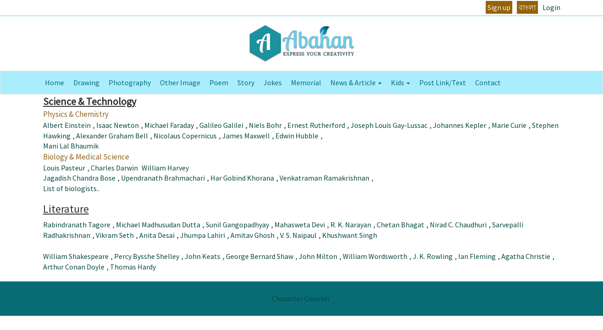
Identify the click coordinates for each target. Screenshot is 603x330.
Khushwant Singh (349, 235)
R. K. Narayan (350, 224)
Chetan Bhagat (400, 224)
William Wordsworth (375, 256)
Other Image (180, 82)
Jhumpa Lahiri (202, 235)
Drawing (86, 82)
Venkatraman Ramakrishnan (324, 177)
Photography (130, 82)
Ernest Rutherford (316, 125)
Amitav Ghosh (252, 235)
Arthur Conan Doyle (73, 266)
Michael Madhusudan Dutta (158, 224)
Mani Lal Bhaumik (71, 145)
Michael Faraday (169, 125)
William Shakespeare (76, 256)
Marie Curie (509, 125)
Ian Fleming (477, 256)
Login (551, 7)
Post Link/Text (442, 82)
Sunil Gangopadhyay (237, 224)
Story (245, 82)
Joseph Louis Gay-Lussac (389, 125)
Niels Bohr (265, 125)
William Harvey (165, 167)
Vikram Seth (115, 235)
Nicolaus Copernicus (185, 135)
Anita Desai (157, 235)
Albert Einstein (67, 125)
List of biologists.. (71, 188)
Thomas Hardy (133, 266)
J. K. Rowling (433, 256)
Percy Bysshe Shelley (146, 256)
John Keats (202, 256)
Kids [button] (400, 82)
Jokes (272, 82)
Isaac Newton (117, 125)
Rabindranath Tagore (76, 224)
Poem (218, 82)
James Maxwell (246, 135)
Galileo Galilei (221, 125)
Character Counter (301, 298)
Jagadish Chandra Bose (79, 177)
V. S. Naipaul (298, 235)
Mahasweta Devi (299, 224)
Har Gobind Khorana (242, 177)
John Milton (318, 256)
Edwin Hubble (296, 135)
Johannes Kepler (459, 125)
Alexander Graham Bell (112, 135)
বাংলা (527, 7)
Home (54, 82)
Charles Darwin (114, 167)
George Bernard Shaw (259, 256)
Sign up (499, 7)
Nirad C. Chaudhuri (458, 224)
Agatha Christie (525, 256)
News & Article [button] (356, 82)
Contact (488, 82)
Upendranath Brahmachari (163, 177)
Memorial (306, 82)
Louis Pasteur (64, 167)
